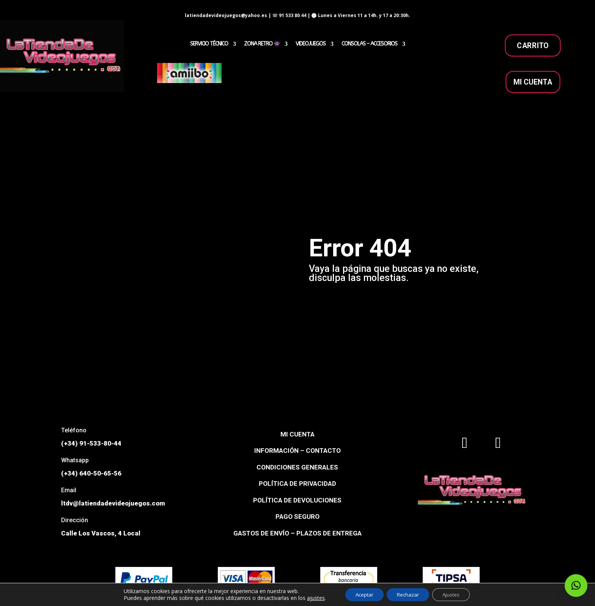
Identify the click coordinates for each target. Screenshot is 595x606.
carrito (533, 45)
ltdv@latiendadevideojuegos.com (113, 503)
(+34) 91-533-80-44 (91, 443)
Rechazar (408, 594)
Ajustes (454, 594)
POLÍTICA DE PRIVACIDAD (297, 483)
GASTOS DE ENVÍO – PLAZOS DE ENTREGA (297, 533)
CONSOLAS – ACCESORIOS (369, 44)
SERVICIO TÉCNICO (209, 44)
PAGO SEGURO (297, 516)
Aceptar (361, 594)
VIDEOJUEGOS (311, 44)
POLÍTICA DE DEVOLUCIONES (297, 500)
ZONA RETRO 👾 (262, 44)
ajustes (311, 597)
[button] (576, 585)
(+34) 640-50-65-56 (91, 473)
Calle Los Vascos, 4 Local (100, 533)
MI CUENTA (532, 81)
